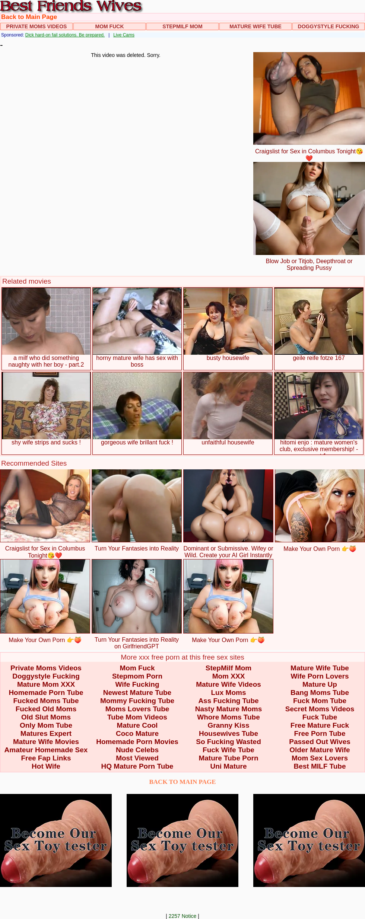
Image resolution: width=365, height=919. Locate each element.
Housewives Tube (228, 733)
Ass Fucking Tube (228, 701)
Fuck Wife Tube (228, 750)
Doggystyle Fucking (328, 26)
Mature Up (319, 684)
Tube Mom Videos (137, 717)
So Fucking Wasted (228, 742)
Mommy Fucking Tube (137, 701)
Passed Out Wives (319, 742)
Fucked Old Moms (46, 709)
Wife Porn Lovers (320, 676)
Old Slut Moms (46, 717)
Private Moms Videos (36, 26)
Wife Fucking (137, 684)
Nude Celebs (137, 750)
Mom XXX (228, 676)
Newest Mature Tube (137, 692)
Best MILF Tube (319, 766)
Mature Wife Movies (46, 742)
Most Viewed (137, 758)
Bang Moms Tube (320, 692)
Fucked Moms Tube (46, 701)
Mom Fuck (109, 26)
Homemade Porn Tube (46, 692)
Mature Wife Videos (228, 684)
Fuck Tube (319, 717)
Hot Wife (46, 766)
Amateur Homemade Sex (46, 750)
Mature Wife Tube (255, 26)
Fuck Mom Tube (319, 701)
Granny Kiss (229, 725)
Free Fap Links (46, 758)
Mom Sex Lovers (320, 758)
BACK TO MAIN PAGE (182, 781)
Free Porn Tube (320, 733)
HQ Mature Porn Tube (137, 766)
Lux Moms (228, 692)
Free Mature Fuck (320, 725)
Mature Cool (137, 725)
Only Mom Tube (46, 725)
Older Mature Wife (319, 750)
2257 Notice (183, 916)
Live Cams (123, 35)
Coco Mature (137, 733)
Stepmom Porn (137, 676)
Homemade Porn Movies (137, 742)
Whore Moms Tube (228, 717)
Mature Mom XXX (46, 684)
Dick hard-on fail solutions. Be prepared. (65, 35)
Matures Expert (46, 733)
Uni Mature (228, 766)
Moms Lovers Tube (137, 709)
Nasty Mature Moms (228, 709)
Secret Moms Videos (320, 709)
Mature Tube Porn (228, 758)
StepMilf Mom (182, 26)
